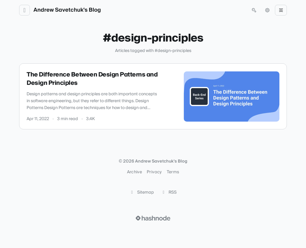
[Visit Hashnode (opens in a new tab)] (153, 218)
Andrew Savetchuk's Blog (67, 10)
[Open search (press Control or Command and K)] (254, 10)
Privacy (154, 172)
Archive (134, 172)
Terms (173, 172)
